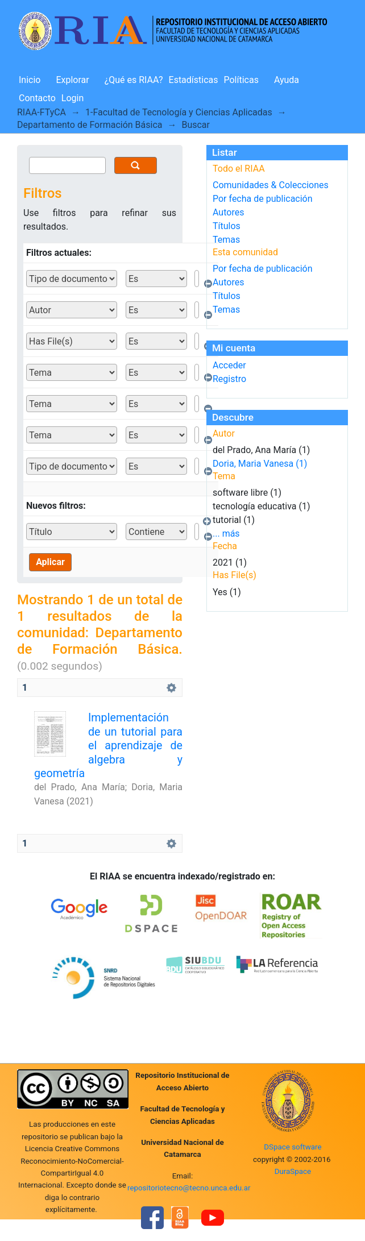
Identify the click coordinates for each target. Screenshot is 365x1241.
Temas (226, 239)
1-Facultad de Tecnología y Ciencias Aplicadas (178, 112)
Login (72, 98)
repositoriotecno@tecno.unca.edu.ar (189, 1188)
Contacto (37, 98)
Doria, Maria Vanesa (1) (260, 463)
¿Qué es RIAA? (134, 79)
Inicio (29, 79)
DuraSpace (293, 1171)
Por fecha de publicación (263, 198)
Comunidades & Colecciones (271, 185)
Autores (228, 212)
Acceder (229, 365)
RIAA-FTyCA (41, 112)
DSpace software (292, 1147)
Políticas (241, 79)
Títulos (226, 226)
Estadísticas (193, 79)
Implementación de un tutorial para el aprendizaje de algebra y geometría (108, 745)
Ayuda (286, 79)
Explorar (72, 79)
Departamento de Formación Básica (89, 124)
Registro (229, 378)
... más (226, 533)
